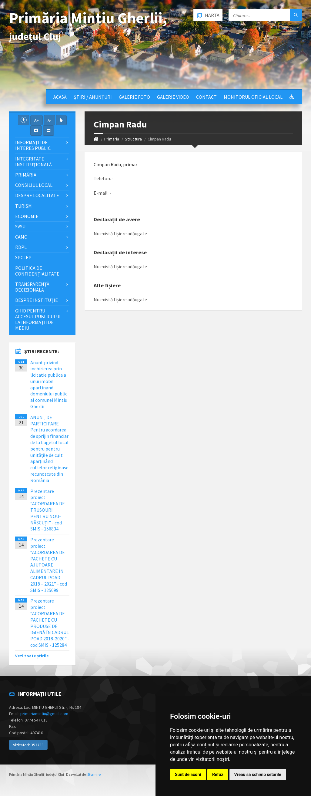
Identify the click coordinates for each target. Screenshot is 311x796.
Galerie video (173, 97)
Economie (26, 216)
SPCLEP (23, 257)
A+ (36, 120)
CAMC (21, 237)
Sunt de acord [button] (188, 774)
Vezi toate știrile (32, 656)
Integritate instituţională (33, 161)
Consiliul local (33, 185)
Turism (23, 206)
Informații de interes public (33, 145)
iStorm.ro (93, 774)
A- (49, 120)
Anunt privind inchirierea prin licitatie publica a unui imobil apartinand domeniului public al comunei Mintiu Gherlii (48, 384)
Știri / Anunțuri (93, 97)
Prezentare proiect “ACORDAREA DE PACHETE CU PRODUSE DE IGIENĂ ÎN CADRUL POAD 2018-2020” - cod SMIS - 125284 (49, 623)
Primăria (111, 139)
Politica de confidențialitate (37, 271)
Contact (206, 97)
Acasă (60, 97)
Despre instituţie (36, 300)
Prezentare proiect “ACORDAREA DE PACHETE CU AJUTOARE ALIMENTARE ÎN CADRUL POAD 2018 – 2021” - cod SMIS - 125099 (48, 565)
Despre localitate (37, 195)
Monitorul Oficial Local (253, 97)
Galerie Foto (134, 97)
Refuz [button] (217, 774)
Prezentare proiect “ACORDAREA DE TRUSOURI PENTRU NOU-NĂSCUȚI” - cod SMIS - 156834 (47, 510)
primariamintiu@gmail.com (44, 713)
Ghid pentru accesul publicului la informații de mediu (38, 319)
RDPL (21, 247)
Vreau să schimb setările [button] (257, 774)
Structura (133, 139)
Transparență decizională (32, 287)
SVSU (20, 226)
